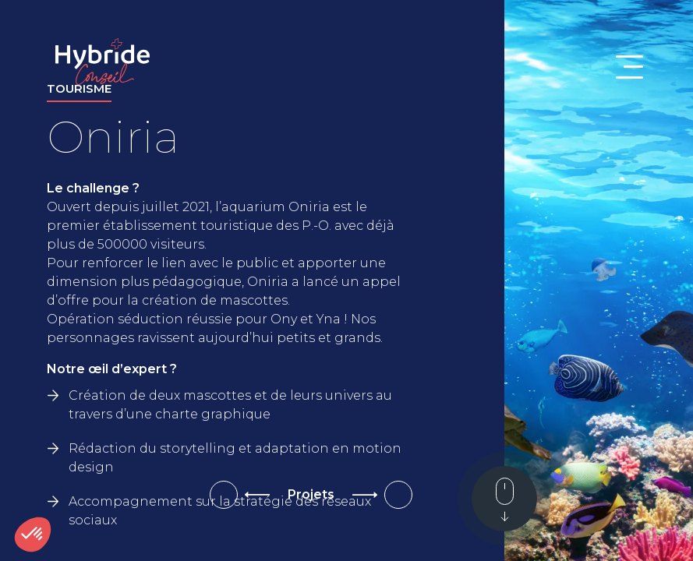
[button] (32, 534)
